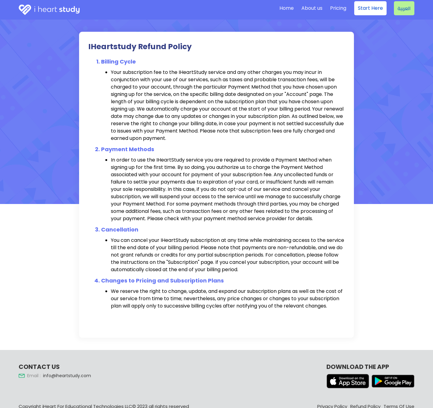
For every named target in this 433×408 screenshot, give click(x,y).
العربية (404, 8)
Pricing (338, 8)
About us (311, 8)
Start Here (370, 8)
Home (286, 8)
